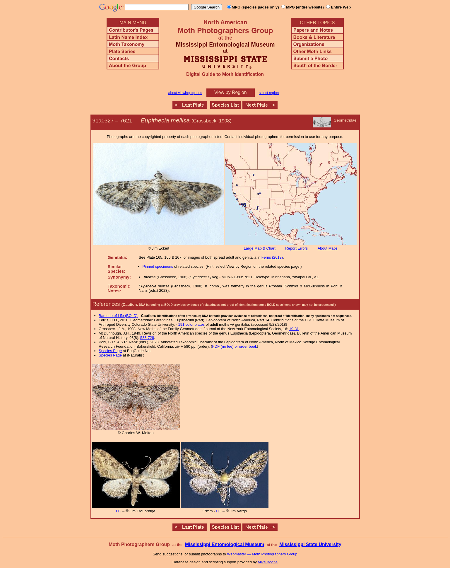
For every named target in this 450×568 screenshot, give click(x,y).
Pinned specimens (158, 266)
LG (118, 511)
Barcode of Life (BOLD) (118, 315)
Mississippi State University (310, 544)
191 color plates (191, 324)
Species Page (110, 351)
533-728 (147, 337)
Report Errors (296, 248)
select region (269, 93)
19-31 (294, 329)
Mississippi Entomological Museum (224, 544)
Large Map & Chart (260, 248)
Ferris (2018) (272, 257)
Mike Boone (268, 562)
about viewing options (185, 93)
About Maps (328, 248)
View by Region (230, 92)
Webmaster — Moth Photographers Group (262, 554)
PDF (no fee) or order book (234, 346)
